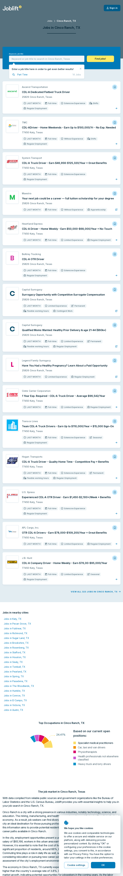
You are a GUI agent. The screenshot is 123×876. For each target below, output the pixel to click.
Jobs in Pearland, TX (15, 671)
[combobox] (46, 59)
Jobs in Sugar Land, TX (16, 638)
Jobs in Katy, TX (12, 618)
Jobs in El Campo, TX (15, 700)
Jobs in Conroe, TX (14, 695)
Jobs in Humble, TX (14, 690)
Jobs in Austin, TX (13, 710)
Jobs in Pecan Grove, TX (17, 623)
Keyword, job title (16, 54)
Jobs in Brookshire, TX (16, 642)
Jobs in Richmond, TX (15, 633)
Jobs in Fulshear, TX (15, 628)
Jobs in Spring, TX (14, 676)
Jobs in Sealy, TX (13, 662)
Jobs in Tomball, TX (14, 666)
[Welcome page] (12, 8)
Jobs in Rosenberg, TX (16, 647)
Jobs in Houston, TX (15, 657)
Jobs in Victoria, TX (14, 705)
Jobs (49, 20)
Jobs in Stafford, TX (14, 652)
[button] (100, 59)
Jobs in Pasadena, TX (16, 681)
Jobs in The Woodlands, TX (19, 686)
